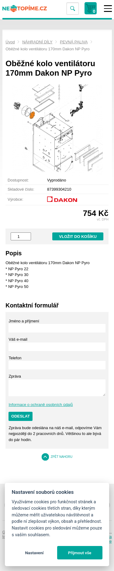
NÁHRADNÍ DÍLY (37, 42)
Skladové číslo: (21, 189)
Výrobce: (15, 199)
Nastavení (34, 552)
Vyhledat (72, 8)
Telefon (15, 358)
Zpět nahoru (62, 456)
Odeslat (20, 416)
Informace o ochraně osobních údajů (41, 404)
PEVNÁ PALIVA (74, 42)
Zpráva (15, 376)
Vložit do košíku (78, 236)
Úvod (10, 42)
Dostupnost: (18, 180)
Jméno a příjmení (24, 321)
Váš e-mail (18, 339)
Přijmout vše (80, 552)
